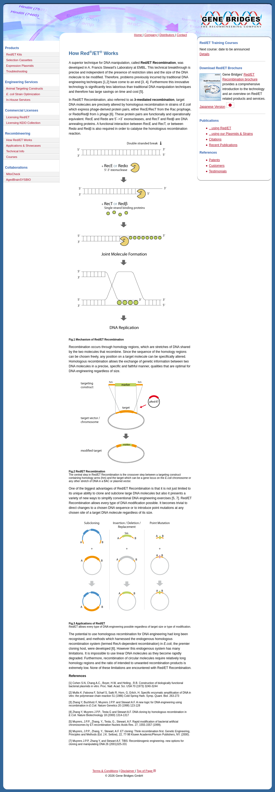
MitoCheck (12, 174)
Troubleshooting (16, 71)
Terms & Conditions (105, 770)
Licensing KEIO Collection (22, 122)
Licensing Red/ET (17, 117)
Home (138, 34)
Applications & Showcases (23, 145)
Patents (214, 160)
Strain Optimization (22, 94)
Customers (217, 166)
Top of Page (146, 770)
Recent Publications (223, 145)
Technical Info (14, 151)
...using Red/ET (220, 128)
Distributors (167, 34)
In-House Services (17, 99)
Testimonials (218, 171)
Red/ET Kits (13, 54)
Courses (11, 156)
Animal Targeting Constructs (24, 88)
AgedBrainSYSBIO (18, 179)
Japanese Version (212, 107)
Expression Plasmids (19, 65)
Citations (215, 139)
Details (204, 54)
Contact (182, 34)
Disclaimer (128, 770)
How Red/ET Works (18, 140)
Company (151, 34)
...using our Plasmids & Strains (231, 134)
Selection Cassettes (18, 60)
